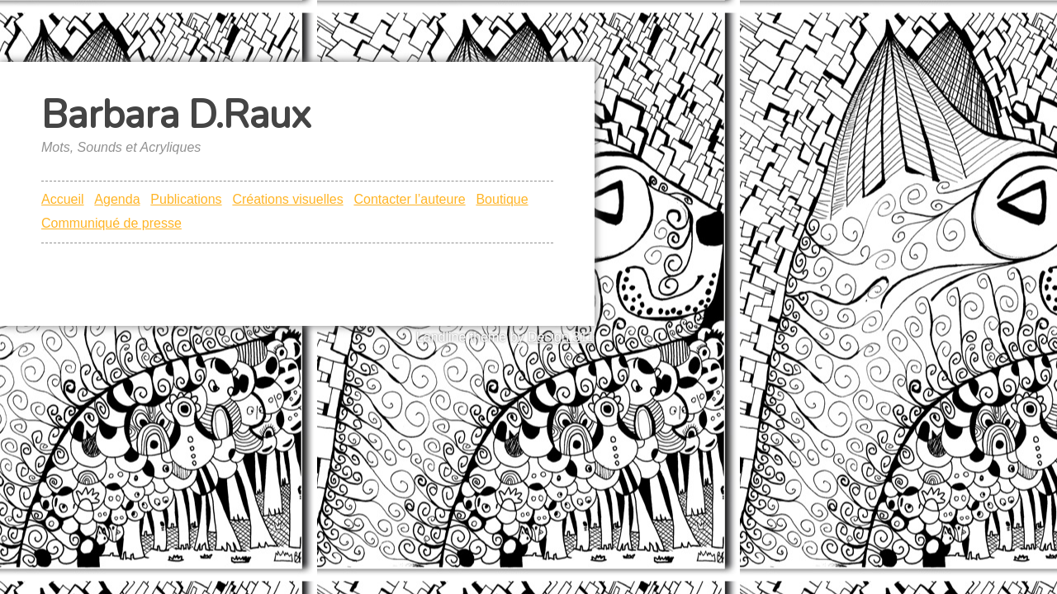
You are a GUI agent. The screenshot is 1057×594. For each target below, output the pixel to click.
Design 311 (561, 337)
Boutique (502, 199)
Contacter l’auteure (409, 199)
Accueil (62, 199)
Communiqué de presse (111, 223)
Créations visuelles (287, 199)
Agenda (117, 199)
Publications (185, 199)
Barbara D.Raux (175, 114)
